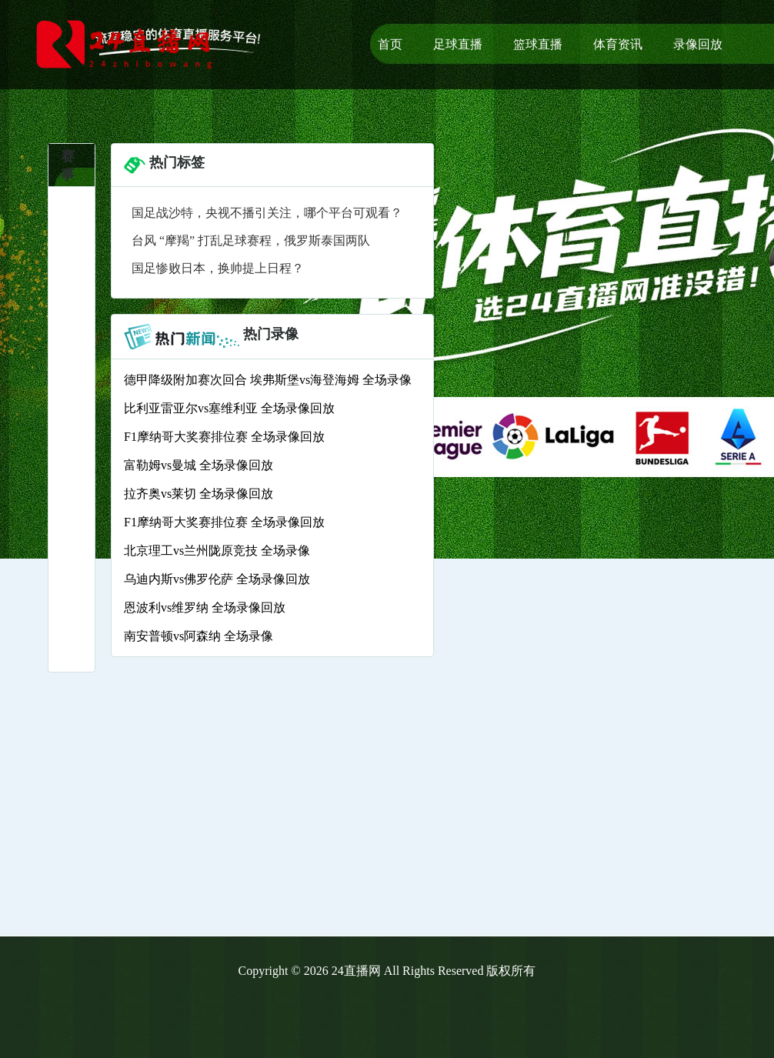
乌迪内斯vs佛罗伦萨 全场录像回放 (217, 579)
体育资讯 (617, 44)
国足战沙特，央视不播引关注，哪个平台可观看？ (267, 212)
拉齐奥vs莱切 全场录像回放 (198, 493)
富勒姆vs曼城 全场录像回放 (198, 465)
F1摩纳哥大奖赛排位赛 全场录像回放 (224, 436)
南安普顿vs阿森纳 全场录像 (198, 635)
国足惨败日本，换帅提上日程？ (218, 268)
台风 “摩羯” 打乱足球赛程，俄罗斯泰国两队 (251, 240)
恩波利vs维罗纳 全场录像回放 (204, 607)
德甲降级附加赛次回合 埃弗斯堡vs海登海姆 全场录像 (268, 379)
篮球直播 (537, 44)
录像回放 (697, 44)
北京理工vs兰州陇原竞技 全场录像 (217, 550)
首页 (390, 44)
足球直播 (457, 44)
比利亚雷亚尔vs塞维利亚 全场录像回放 (229, 408)
